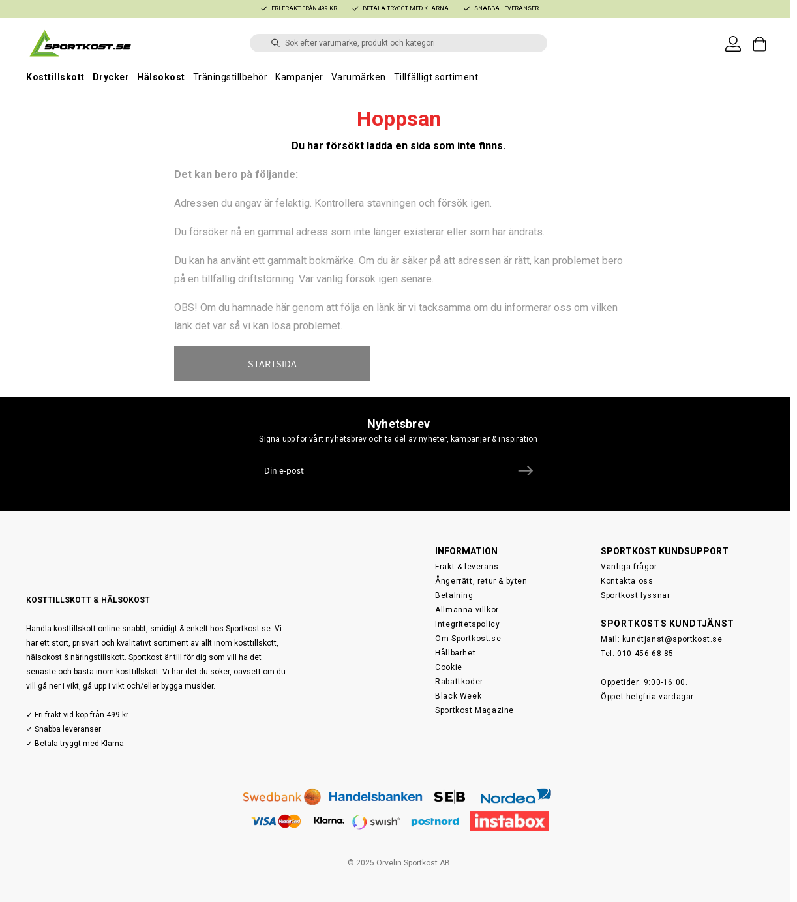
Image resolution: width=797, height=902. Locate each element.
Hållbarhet (455, 647)
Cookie (448, 662)
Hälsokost (161, 77)
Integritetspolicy (467, 619)
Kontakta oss (627, 575)
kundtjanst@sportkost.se (672, 634)
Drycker (111, 77)
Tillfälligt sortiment (436, 77)
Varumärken (358, 77)
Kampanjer (299, 77)
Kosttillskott (55, 77)
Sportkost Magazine (474, 705)
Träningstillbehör (230, 77)
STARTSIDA (272, 363)
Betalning (454, 590)
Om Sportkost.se (468, 633)
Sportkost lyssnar (635, 590)
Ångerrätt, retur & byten (481, 575)
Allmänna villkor (467, 604)
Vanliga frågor (629, 561)
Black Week (458, 690)
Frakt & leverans (467, 561)
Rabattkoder (459, 676)
